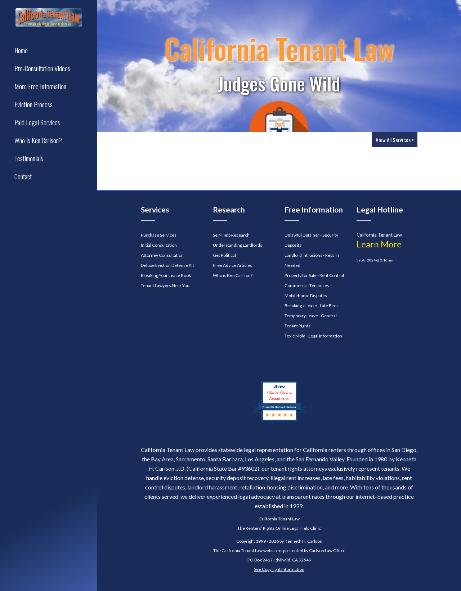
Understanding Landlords (237, 245)
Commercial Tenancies (307, 285)
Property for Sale (301, 275)
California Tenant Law (279, 518)
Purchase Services (158, 235)
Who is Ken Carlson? (232, 275)
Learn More (379, 244)
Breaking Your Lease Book (166, 275)
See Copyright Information (279, 569)
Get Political (224, 255)
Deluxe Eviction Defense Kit (167, 265)
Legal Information (325, 336)
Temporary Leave (301, 315)
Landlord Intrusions (303, 255)
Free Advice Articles (232, 265)
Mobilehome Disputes (306, 295)
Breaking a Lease (301, 305)
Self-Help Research (231, 235)
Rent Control (331, 275)
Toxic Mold (295, 336)
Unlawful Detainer (302, 235)
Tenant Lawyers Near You (165, 285)
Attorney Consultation (162, 255)
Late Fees (329, 305)
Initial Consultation (159, 245)
